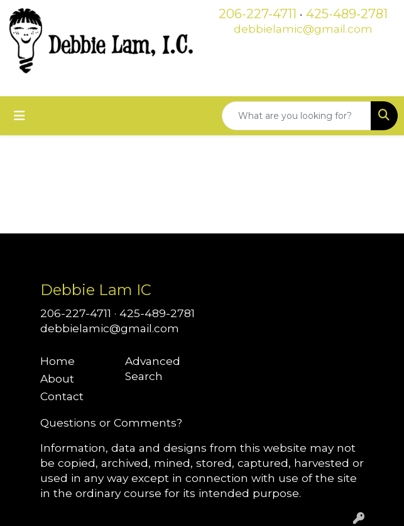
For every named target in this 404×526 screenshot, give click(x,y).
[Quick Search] (296, 115)
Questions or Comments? (111, 422)
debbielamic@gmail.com (303, 28)
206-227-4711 (258, 13)
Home (57, 360)
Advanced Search (152, 368)
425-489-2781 (347, 13)
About (57, 378)
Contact (62, 396)
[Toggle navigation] (19, 116)
